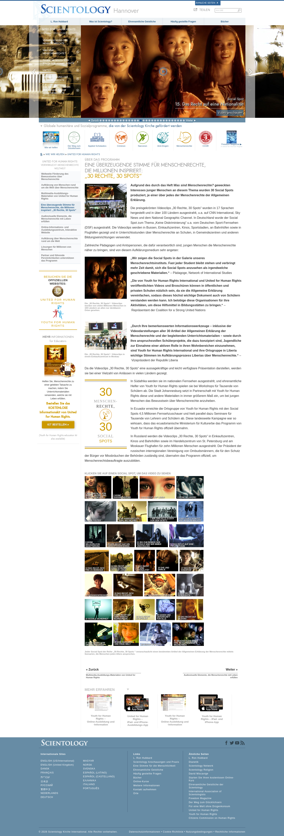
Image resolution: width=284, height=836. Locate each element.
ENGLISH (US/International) (57, 760)
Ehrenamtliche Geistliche (142, 21)
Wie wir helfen (51, 147)
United (47, 70)
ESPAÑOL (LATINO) (95, 772)
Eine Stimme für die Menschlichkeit (154, 765)
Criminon (121, 138)
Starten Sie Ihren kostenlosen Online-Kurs (211, 779)
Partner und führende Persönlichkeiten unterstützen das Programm (57, 258)
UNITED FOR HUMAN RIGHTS (83, 154)
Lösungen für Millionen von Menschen (56, 248)
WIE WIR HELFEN (55, 154)
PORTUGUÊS (91, 788)
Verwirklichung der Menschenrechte (55, 42)
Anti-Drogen (163, 138)
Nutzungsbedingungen (199, 831)
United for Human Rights (203, 810)
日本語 (44, 781)
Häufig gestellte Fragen (183, 21)
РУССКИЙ (47, 785)
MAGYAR (88, 760)
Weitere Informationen (146, 785)
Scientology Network (201, 765)
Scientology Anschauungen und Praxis (156, 762)
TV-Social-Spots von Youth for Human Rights (58, 62)
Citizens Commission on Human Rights (212, 818)
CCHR (205, 138)
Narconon (142, 138)
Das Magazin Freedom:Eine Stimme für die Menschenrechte (57, 90)
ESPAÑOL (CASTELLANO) (99, 776)
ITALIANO (89, 784)
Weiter (189, 120)
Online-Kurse (141, 781)
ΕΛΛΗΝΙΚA (89, 780)
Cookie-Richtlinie (173, 831)
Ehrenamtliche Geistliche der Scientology (206, 786)
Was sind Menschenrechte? (54, 52)
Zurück (95, 120)
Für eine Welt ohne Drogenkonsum (209, 806)
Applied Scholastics (97, 138)
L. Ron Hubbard (59, 21)
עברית (45, 777)
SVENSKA (89, 768)
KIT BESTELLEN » (58, 425)
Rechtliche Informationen (230, 831)
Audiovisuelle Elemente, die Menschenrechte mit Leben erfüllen (56, 219)
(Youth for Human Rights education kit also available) (58, 437)
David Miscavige (198, 773)
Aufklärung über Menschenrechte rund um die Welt (59, 240)
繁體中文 (46, 789)
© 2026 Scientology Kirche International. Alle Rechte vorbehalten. (78, 831)
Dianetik (194, 762)
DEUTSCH (47, 797)
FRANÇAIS (47, 772)
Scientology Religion (201, 769)
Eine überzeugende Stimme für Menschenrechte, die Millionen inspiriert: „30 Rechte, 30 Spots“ (58, 208)
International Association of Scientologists (205, 793)
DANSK (45, 768)
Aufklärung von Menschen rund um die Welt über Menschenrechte (60, 186)
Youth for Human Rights (203, 814)
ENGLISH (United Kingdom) (57, 765)
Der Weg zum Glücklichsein (74, 139)
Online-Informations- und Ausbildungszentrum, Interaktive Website (59, 230)
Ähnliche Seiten (207, 3)
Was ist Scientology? (100, 21)
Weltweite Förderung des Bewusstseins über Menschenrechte (54, 177)
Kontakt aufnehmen (144, 789)
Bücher (225, 21)
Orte (135, 793)
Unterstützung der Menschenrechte (55, 78)
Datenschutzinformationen (144, 831)
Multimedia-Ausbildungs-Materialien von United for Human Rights (59, 196)
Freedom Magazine (231, 145)
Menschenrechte (184, 138)
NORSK (87, 765)
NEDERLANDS (49, 793)
